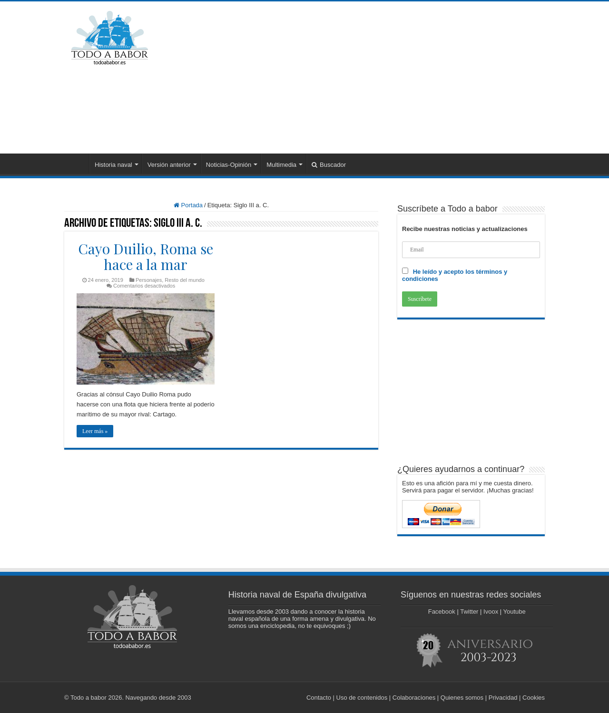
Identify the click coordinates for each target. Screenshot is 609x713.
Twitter (469, 611)
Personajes (149, 280)
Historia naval (113, 164)
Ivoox (490, 611)
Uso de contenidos (362, 697)
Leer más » (95, 431)
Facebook (441, 611)
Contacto (318, 697)
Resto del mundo (185, 280)
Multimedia (281, 164)
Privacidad (503, 697)
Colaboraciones (414, 697)
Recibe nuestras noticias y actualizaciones (465, 228)
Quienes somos (462, 697)
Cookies (533, 697)
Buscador (329, 164)
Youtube (514, 611)
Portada (76, 163)
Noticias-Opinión (228, 164)
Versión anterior (169, 164)
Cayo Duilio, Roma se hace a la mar (145, 256)
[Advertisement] (364, 77)
